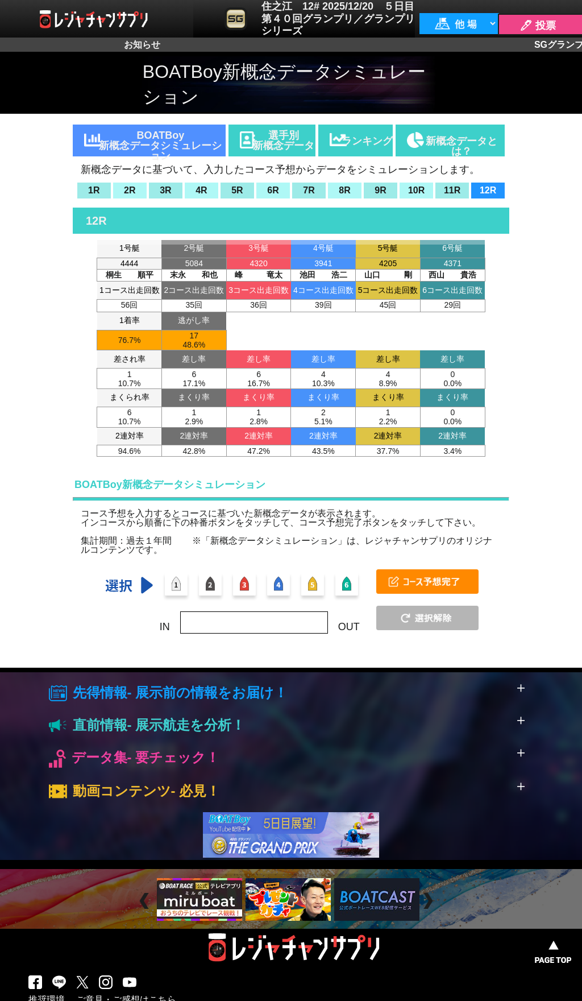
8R (344, 190)
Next (429, 901)
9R (380, 190)
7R (308, 190)
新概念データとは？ (461, 145)
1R (93, 190)
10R (416, 190)
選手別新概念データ (283, 140)
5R (237, 190)
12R (488, 190)
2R (129, 190)
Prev (146, 901)
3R (165, 190)
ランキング (367, 141)
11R (452, 190)
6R (272, 190)
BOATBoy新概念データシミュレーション (160, 143)
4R (201, 190)
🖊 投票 (537, 25)
